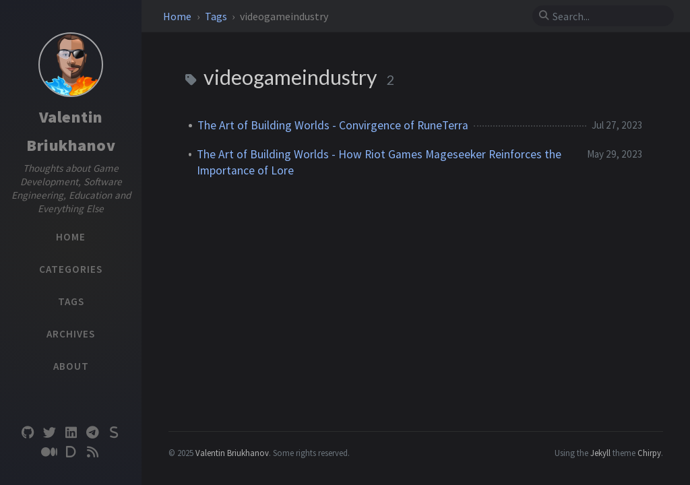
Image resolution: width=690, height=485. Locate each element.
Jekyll (600, 452)
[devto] (71, 452)
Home (178, 16)
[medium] (49, 452)
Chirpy (649, 452)
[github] (27, 433)
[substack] (114, 433)
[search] (608, 16)
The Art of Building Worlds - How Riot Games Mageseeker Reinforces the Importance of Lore (379, 162)
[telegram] (92, 433)
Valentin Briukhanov (232, 452)
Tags (217, 16)
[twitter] (49, 433)
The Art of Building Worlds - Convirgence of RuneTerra (332, 125)
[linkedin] (71, 433)
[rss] (92, 452)
